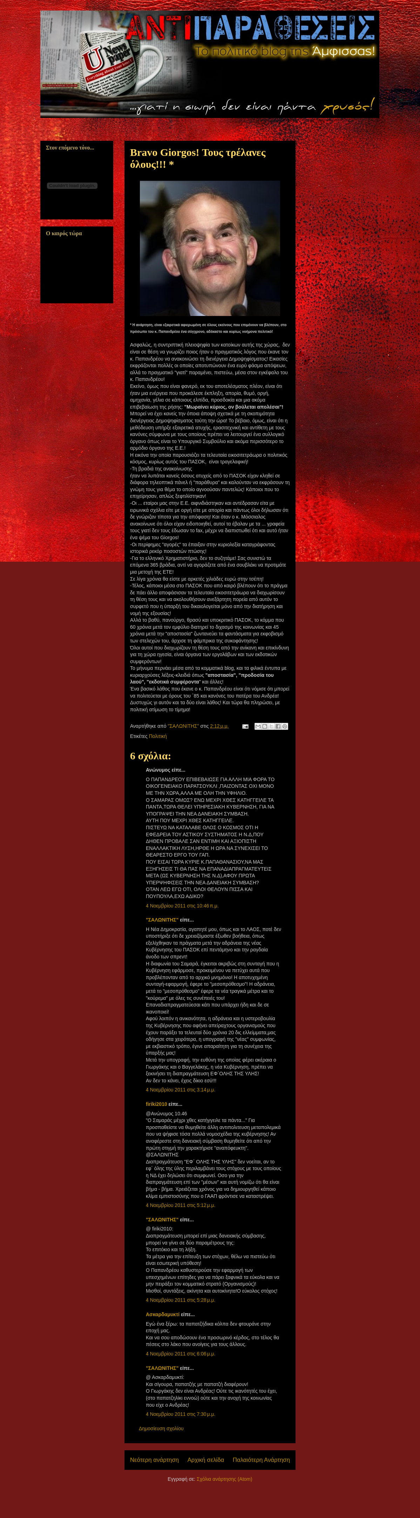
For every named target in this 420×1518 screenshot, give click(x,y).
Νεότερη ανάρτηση (154, 1460)
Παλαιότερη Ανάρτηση (261, 1460)
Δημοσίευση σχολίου (161, 1428)
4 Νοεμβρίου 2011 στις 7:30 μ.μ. (180, 1414)
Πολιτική (158, 736)
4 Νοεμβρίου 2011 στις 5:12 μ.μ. (180, 1205)
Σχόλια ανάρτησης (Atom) (224, 1479)
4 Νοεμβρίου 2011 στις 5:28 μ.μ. (180, 1300)
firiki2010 (156, 1104)
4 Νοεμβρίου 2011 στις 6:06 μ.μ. (180, 1354)
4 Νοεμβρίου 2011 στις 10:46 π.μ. (182, 906)
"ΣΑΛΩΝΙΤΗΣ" (162, 920)
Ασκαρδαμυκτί (162, 1314)
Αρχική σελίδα (206, 1460)
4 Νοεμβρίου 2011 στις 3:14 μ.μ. (180, 1090)
